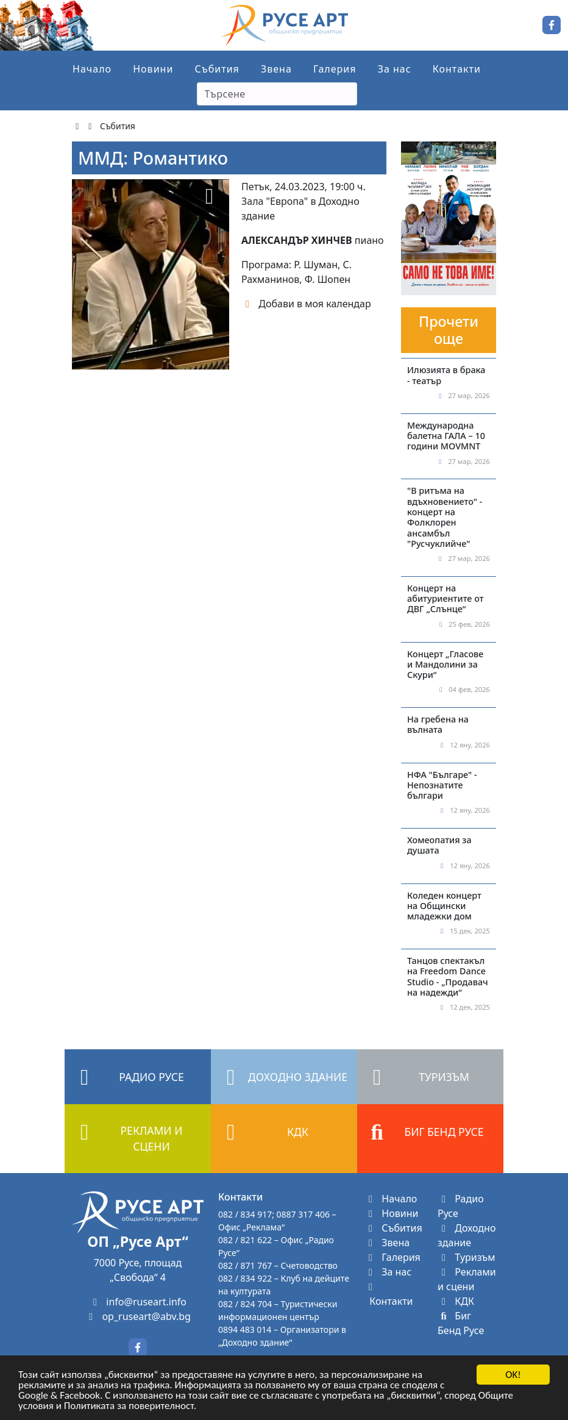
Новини (153, 69)
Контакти (457, 69)
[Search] (277, 93)
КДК (456, 1301)
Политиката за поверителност (129, 1406)
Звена (276, 69)
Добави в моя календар (306, 303)
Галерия (335, 69)
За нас (394, 69)
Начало (92, 69)
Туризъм (466, 1257)
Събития (217, 69)
